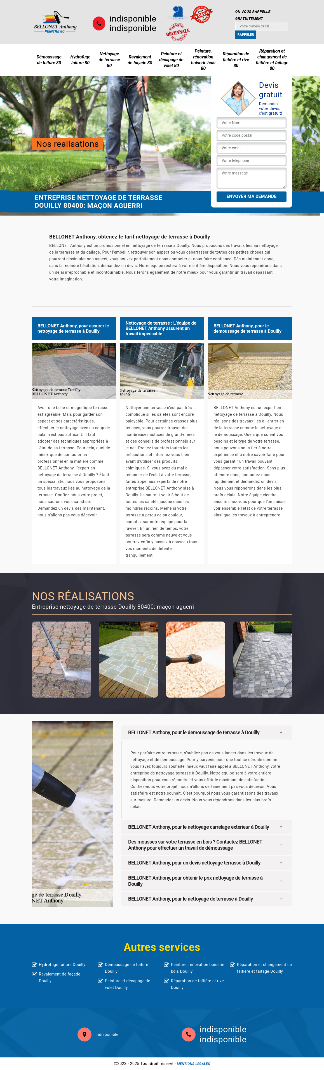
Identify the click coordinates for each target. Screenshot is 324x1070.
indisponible (132, 18)
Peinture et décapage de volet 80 (171, 59)
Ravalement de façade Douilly (59, 977)
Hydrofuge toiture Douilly (62, 964)
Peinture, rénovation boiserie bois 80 (203, 59)
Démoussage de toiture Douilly (126, 968)
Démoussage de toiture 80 (49, 59)
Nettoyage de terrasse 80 (109, 59)
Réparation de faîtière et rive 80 (236, 59)
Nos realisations (67, 144)
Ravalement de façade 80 (140, 59)
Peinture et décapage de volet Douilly (127, 984)
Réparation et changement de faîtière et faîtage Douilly (264, 968)
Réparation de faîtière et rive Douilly (197, 984)
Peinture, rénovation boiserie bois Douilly (197, 968)
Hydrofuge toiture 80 (80, 59)
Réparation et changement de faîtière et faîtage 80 (272, 59)
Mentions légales (193, 1064)
